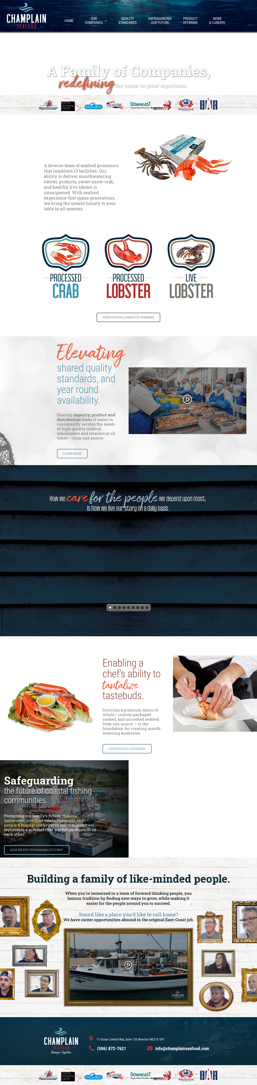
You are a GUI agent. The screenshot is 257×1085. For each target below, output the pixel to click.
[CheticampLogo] (115, 102)
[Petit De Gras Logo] (186, 99)
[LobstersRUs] (161, 101)
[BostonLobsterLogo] (48, 101)
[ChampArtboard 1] (26, 3)
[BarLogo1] (208, 99)
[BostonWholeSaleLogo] (71, 100)
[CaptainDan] (93, 103)
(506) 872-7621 (111, 1048)
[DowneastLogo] (140, 103)
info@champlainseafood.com (182, 1048)
